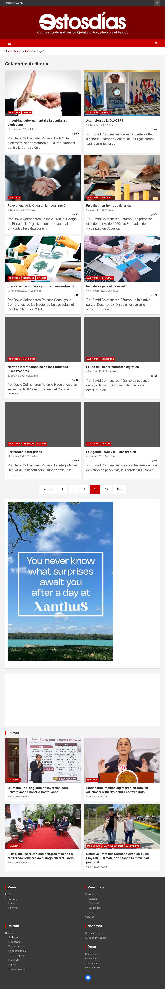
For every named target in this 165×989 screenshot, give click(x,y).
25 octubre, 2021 (95, 371)
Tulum (91, 912)
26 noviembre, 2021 (96, 210)
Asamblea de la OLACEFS (104, 120)
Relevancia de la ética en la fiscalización (37, 205)
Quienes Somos (94, 933)
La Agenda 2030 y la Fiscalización (111, 452)
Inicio (8, 894)
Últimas (13, 733)
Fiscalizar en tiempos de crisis (108, 205)
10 (106, 489)
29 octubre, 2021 (16, 375)
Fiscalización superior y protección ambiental (41, 286)
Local (11, 903)
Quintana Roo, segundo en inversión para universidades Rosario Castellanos (38, 790)
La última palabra (17, 955)
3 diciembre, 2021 (17, 210)
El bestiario (14, 941)
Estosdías (36, 290)
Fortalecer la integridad (25, 452)
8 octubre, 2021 (94, 456)
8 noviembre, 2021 (96, 290)
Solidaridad (132, 846)
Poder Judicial (93, 963)
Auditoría (14, 112)
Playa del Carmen (113, 846)
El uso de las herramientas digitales (112, 367)
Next (119, 489)
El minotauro (15, 946)
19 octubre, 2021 (16, 456)
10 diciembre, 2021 (96, 125)
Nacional (14, 780)
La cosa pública (17, 951)
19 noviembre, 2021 (18, 290)
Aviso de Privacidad (96, 937)
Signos (12, 964)
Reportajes (11, 899)
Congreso (90, 954)
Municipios (29, 359)
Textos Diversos (17, 969)
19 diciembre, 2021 (18, 129)
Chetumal (28, 278)
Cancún (105, 444)
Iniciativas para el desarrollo (106, 286)
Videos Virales (93, 967)
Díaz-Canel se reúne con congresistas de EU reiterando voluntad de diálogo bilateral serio (41, 856)
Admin (33, 129)
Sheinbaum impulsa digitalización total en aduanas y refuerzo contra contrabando (117, 790)
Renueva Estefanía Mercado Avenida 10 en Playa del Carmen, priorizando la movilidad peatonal (117, 858)
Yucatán (89, 916)
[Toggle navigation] (9, 43)
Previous (47, 489)
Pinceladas (14, 960)
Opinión (27, 112)
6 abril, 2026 (14, 796)
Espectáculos (92, 958)
